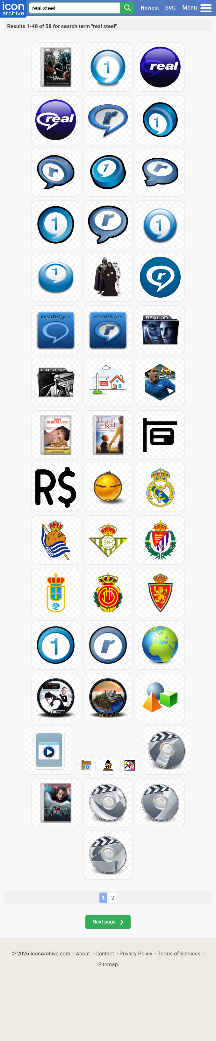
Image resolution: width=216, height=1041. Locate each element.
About (83, 953)
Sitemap (108, 964)
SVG (170, 7)
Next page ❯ (107, 922)
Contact (104, 953)
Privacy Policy (135, 953)
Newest (150, 7)
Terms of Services (179, 953)
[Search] (127, 8)
